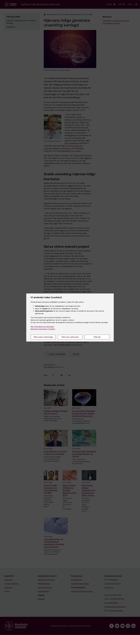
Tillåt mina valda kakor (70, 337)
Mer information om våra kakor (42, 327)
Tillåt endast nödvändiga (43, 337)
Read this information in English (43, 329)
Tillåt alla (97, 337)
